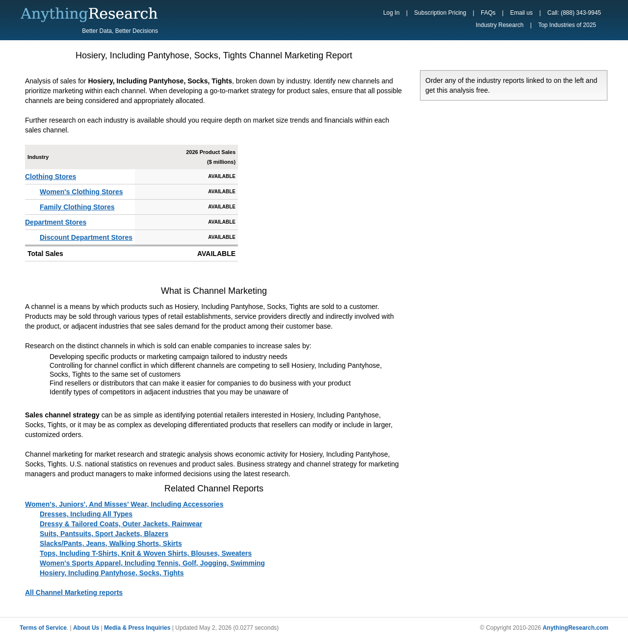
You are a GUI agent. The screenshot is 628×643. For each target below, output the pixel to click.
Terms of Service (43, 627)
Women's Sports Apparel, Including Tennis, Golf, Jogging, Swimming (152, 563)
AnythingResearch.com (575, 627)
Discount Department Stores (86, 237)
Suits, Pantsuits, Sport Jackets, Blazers (104, 534)
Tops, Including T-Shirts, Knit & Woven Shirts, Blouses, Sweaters (146, 553)
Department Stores (55, 222)
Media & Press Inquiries (137, 627)
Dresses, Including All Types (86, 514)
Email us (521, 12)
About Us (86, 627)
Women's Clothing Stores (81, 192)
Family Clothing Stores (77, 207)
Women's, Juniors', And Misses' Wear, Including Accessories (124, 504)
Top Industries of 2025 (567, 25)
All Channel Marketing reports (74, 592)
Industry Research (499, 25)
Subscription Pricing (440, 12)
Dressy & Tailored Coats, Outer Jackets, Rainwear (121, 524)
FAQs (488, 12)
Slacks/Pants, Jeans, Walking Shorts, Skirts (111, 543)
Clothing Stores (50, 176)
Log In (391, 12)
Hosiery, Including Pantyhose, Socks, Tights (112, 573)
